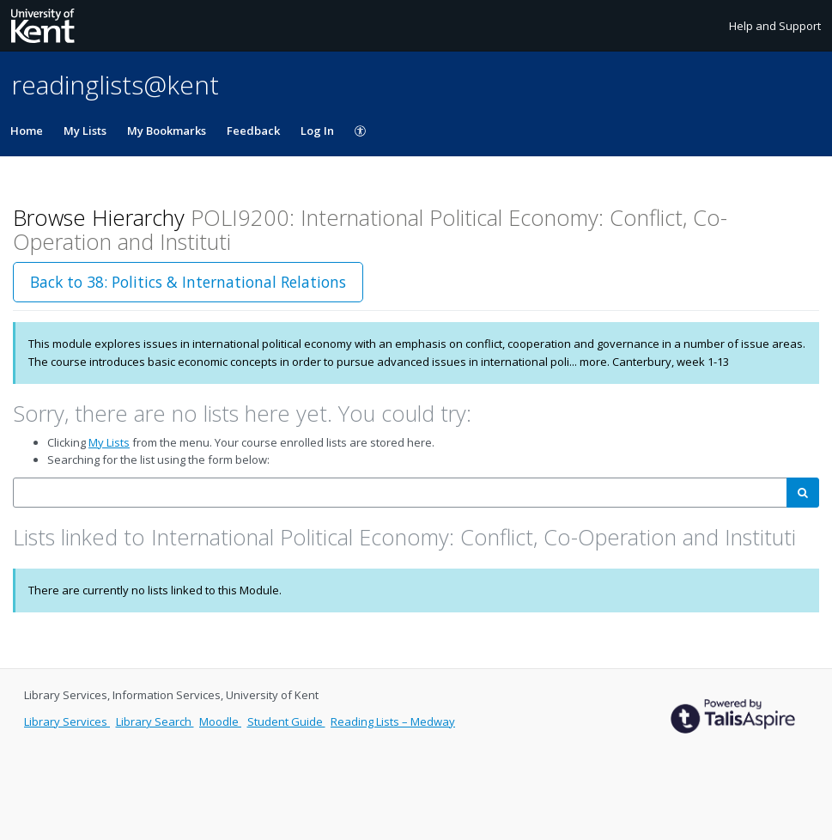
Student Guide (286, 721)
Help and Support (775, 25)
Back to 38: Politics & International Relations (188, 281)
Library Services (67, 721)
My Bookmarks (166, 130)
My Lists (85, 130)
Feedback (253, 130)
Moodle (220, 721)
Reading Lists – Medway (393, 721)
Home (26, 130)
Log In (317, 130)
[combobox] (400, 493)
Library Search (155, 721)
